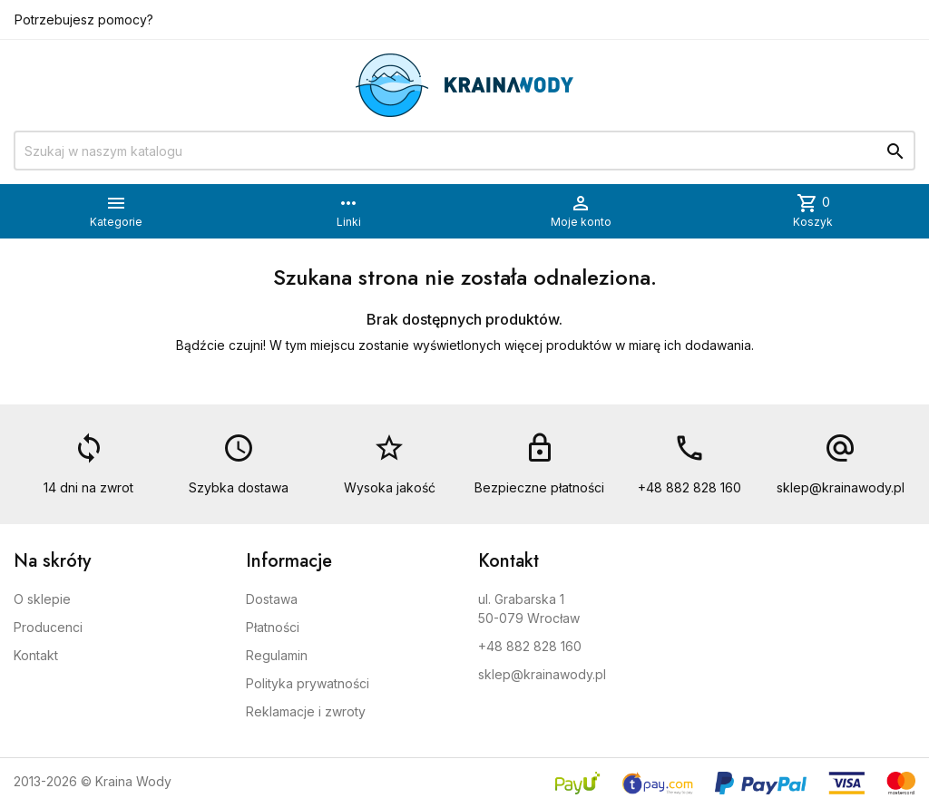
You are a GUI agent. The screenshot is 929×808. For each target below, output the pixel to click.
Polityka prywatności (307, 683)
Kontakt (36, 655)
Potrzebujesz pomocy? (84, 19)
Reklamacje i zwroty (306, 711)
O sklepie (42, 599)
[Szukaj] (464, 150)
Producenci (48, 627)
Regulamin (277, 655)
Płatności (272, 627)
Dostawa (272, 599)
